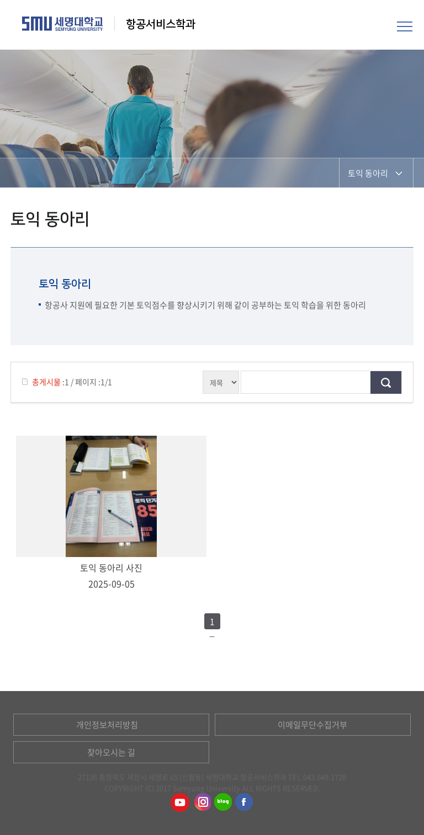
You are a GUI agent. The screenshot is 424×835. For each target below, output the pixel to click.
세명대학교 (62, 24)
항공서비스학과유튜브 (180, 802)
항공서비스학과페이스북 (244, 802)
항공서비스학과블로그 (223, 802)
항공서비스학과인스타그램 (201, 802)
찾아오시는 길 (111, 752)
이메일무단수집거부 (312, 725)
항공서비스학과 (162, 24)
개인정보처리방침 (107, 725)
